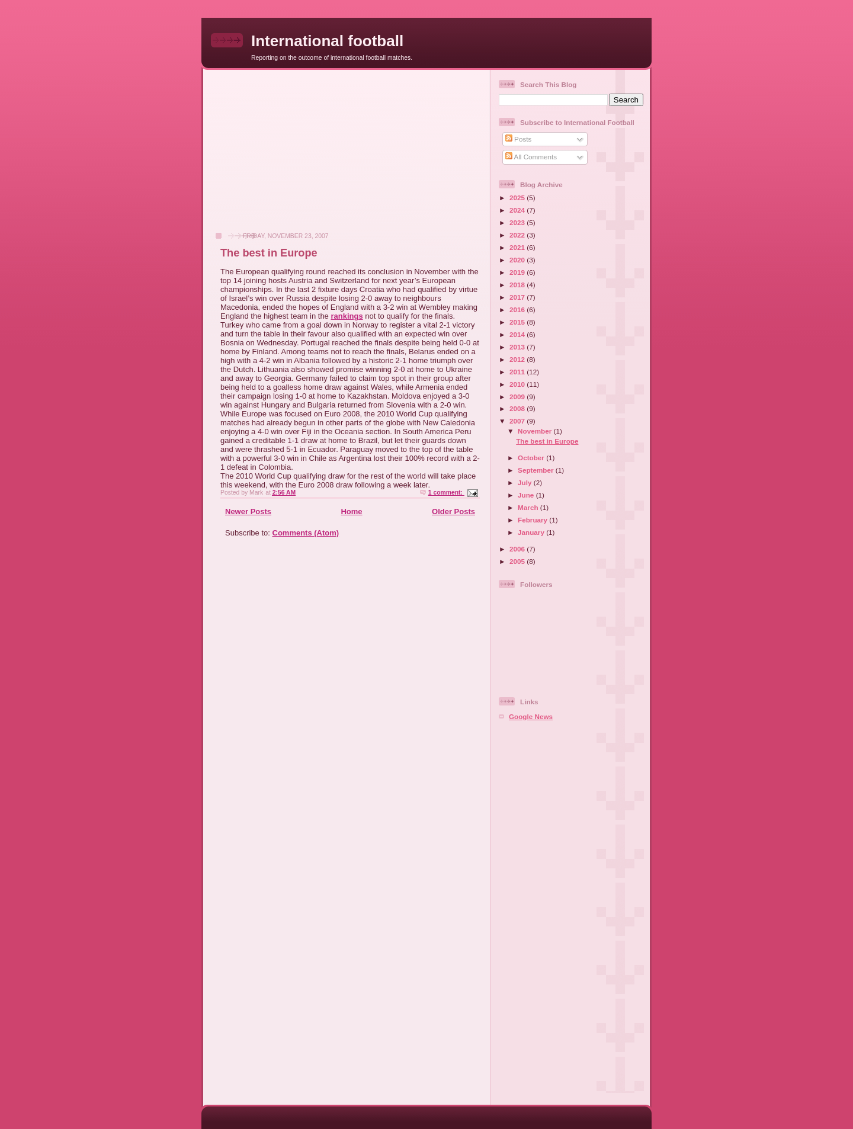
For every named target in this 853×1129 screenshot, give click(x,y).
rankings (347, 316)
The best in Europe (269, 253)
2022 (518, 235)
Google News (531, 716)
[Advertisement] (297, 157)
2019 (518, 272)
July (526, 482)
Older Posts (453, 511)
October (532, 457)
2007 (518, 421)
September (537, 470)
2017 (518, 297)
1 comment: (446, 492)
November (535, 431)
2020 (518, 260)
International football (327, 41)
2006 (518, 549)
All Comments (531, 157)
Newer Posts (248, 511)
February (533, 520)
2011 (518, 372)
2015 (518, 322)
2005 (518, 561)
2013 (518, 347)
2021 (518, 247)
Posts (518, 139)
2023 (518, 222)
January (532, 532)
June (527, 495)
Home (351, 511)
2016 (518, 309)
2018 (518, 284)
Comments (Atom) (305, 532)
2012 (518, 359)
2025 (518, 197)
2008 (518, 408)
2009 (518, 396)
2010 (518, 384)
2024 (518, 210)
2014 (518, 334)
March (529, 507)
